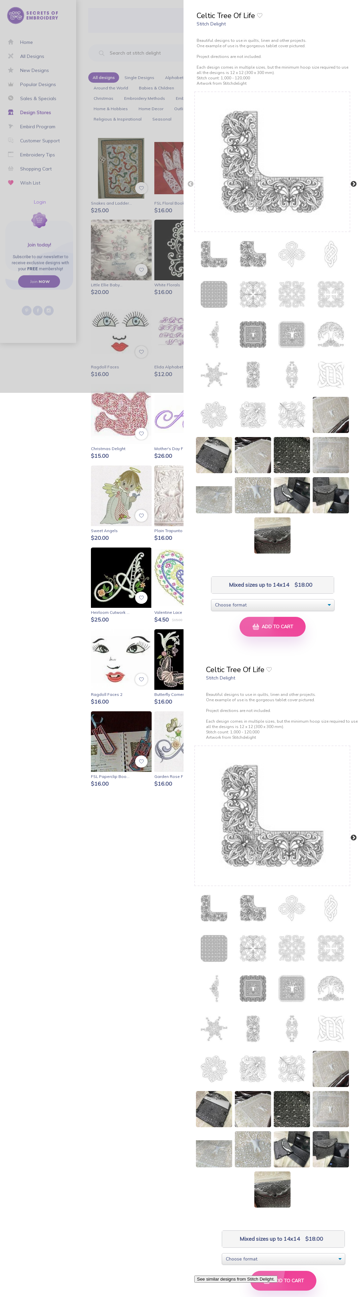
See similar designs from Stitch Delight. (236, 1279)
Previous (190, 184)
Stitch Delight (211, 24)
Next (353, 184)
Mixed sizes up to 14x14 (258, 585)
